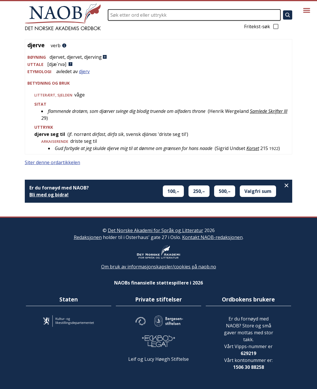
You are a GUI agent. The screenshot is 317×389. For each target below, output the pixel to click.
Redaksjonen (88, 237)
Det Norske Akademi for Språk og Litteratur (155, 230)
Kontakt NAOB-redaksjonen (212, 237)
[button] (158, 57)
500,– (225, 191)
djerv (84, 71)
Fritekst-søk (261, 26)
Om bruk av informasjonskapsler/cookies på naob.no (158, 266)
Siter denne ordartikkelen (52, 162)
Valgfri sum (257, 191)
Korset (252, 148)
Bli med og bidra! (49, 194)
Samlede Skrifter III (268, 111)
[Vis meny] (307, 10)
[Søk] (287, 15)
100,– (173, 191)
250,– (199, 191)
